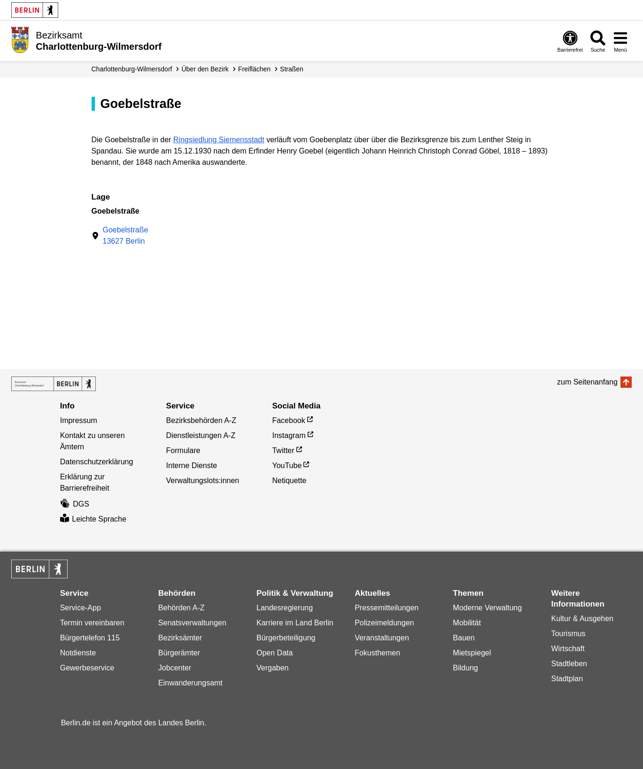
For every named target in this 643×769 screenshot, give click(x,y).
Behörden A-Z (181, 608)
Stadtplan (567, 679)
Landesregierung (284, 608)
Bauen (463, 638)
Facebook (288, 420)
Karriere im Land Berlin (294, 623)
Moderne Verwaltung (487, 608)
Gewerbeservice (87, 668)
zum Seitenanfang (587, 382)
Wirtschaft (567, 649)
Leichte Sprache (93, 519)
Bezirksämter (180, 638)
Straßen (291, 69)
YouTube (287, 465)
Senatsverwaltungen (192, 623)
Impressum (78, 420)
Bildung (465, 668)
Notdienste (78, 653)
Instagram (288, 435)
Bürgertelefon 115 (90, 638)
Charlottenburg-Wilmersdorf (132, 69)
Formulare (183, 450)
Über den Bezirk (204, 69)
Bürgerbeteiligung (285, 638)
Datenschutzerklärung (96, 462)
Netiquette (289, 480)
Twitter (283, 450)
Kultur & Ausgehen (582, 619)
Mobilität (467, 623)
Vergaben (272, 668)
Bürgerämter (179, 653)
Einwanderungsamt (190, 683)
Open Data (274, 653)
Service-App (80, 608)
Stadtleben (569, 664)
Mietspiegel (472, 653)
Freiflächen (254, 69)
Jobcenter (174, 668)
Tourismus (568, 634)
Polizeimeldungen (384, 623)
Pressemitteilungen (386, 608)
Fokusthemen (377, 653)
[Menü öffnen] (620, 41)
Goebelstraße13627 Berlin (125, 235)
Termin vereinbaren (92, 623)
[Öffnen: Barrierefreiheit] (570, 41)
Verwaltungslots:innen (203, 480)
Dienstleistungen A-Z (201, 435)
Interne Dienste (191, 465)
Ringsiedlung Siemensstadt (218, 140)
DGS (74, 504)
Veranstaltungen (382, 638)
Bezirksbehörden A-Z (201, 420)
